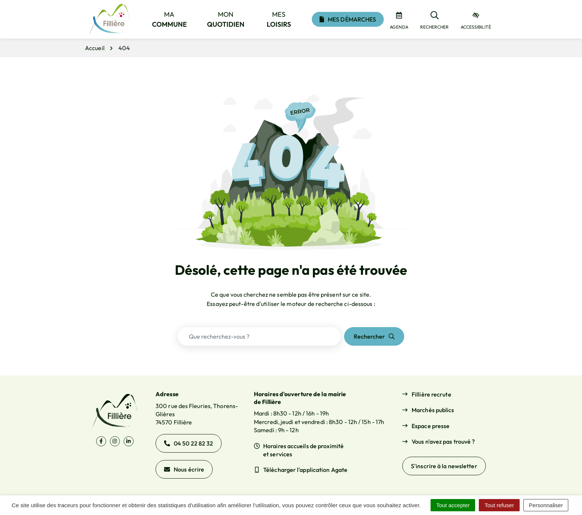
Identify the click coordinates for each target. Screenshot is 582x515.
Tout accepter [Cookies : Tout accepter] (453, 505)
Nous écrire (184, 469)
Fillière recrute (431, 394)
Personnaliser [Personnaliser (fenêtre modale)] (546, 505)
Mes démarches (348, 19)
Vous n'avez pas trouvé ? (443, 441)
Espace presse (430, 426)
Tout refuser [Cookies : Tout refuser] (499, 505)
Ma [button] (169, 19)
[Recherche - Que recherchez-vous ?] (259, 336)
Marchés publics (433, 410)
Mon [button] (226, 19)
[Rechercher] (434, 19)
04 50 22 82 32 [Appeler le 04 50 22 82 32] (188, 443)
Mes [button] (279, 19)
